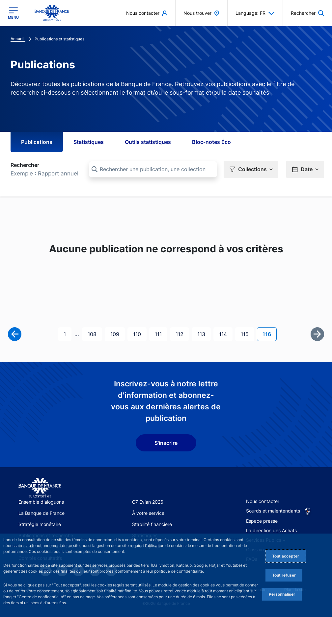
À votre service (148, 513)
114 (225, 333)
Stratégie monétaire (39, 524)
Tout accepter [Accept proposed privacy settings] (285, 556)
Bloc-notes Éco (211, 142)
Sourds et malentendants (273, 511)
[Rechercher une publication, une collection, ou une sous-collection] (153, 169)
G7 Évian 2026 (147, 502)
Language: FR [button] (255, 13)
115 (246, 333)
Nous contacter (262, 501)
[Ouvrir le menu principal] (13, 13)
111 (160, 333)
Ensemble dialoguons (41, 502)
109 (116, 333)
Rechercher (25, 165)
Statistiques (88, 142)
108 (93, 333)
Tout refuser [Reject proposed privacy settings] (284, 575)
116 (269, 333)
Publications (36, 142)
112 (181, 333)
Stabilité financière (152, 524)
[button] (251, 169)
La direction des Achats (271, 530)
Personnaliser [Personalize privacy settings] (282, 594)
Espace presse (262, 521)
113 (203, 333)
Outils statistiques (148, 142)
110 (139, 333)
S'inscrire (166, 443)
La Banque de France (41, 513)
